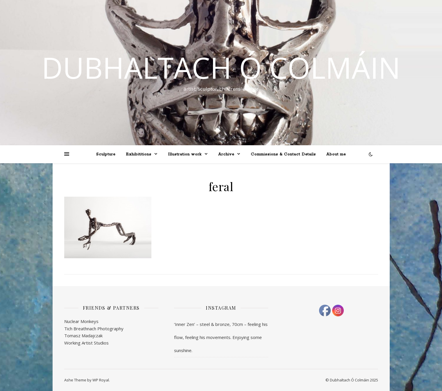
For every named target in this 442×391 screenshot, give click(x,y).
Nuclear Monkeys (81, 321)
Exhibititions (138, 154)
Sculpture (105, 154)
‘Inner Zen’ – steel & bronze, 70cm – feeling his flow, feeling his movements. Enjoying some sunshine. (221, 337)
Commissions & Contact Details (283, 154)
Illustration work (185, 154)
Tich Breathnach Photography (94, 328)
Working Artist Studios (86, 343)
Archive (226, 154)
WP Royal (100, 380)
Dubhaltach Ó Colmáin (221, 67)
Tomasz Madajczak (83, 335)
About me (336, 154)
